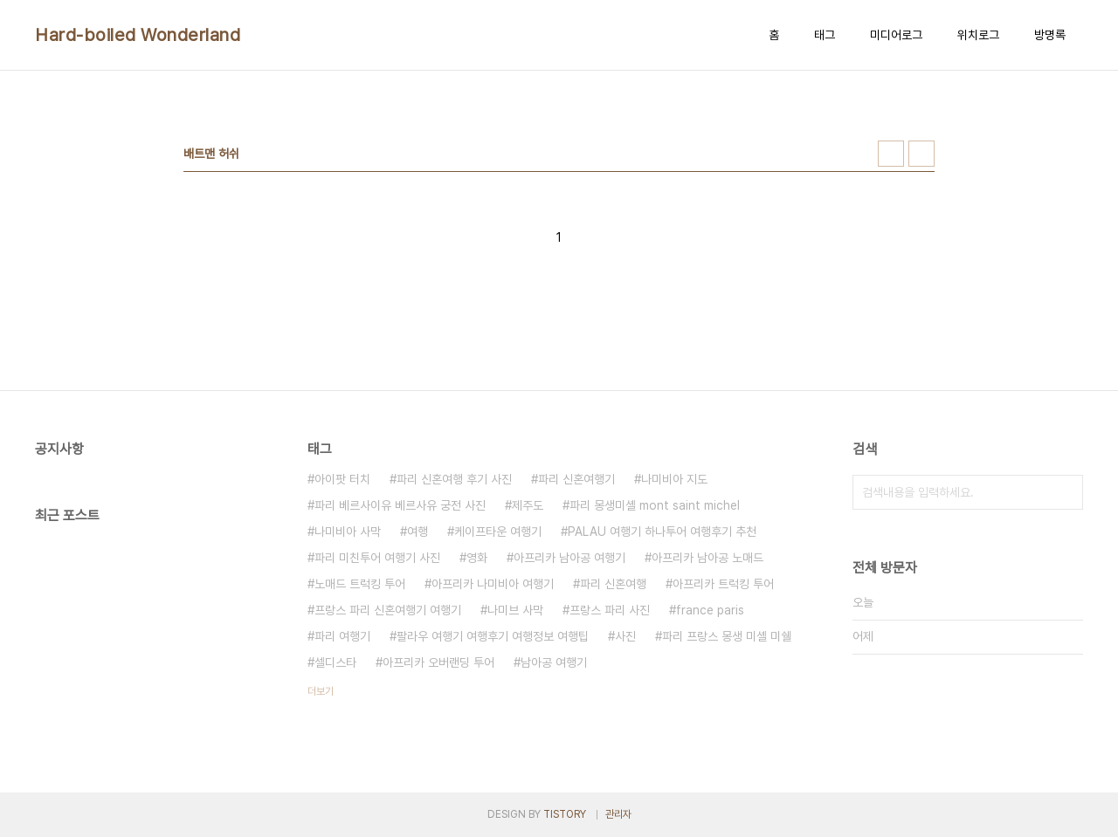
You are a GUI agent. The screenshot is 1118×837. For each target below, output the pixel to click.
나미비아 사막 (347, 532)
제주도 (527, 505)
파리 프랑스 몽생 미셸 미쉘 (726, 636)
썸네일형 (891, 154)
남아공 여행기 (554, 662)
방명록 (1050, 35)
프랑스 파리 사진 (609, 610)
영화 (476, 558)
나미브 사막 (515, 610)
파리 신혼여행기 (576, 479)
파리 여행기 (342, 636)
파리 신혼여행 (613, 584)
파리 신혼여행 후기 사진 (454, 479)
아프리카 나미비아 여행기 (492, 584)
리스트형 (921, 154)
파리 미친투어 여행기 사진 (377, 558)
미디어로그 (896, 35)
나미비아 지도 (674, 479)
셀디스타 (335, 662)
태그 (824, 35)
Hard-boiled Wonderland (137, 34)
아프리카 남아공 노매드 (707, 558)
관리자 (618, 814)
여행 (417, 532)
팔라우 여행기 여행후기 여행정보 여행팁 (493, 636)
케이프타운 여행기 (498, 532)
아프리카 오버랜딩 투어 (438, 662)
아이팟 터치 (342, 479)
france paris (710, 610)
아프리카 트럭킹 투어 (723, 584)
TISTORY (564, 814)
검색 (1065, 492)
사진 (625, 636)
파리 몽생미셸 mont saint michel (654, 505)
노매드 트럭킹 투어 (359, 584)
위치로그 (978, 35)
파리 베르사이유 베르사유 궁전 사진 (400, 505)
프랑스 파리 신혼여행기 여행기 (387, 610)
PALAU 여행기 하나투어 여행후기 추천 (662, 532)
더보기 (320, 691)
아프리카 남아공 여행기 (569, 558)
